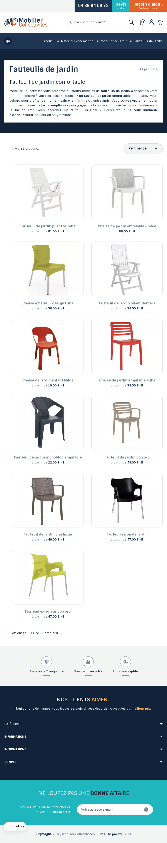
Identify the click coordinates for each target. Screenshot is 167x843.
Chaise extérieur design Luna (47, 303)
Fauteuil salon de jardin (127, 534)
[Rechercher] (101, 22)
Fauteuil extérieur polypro (48, 611)
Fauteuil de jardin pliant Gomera (127, 303)
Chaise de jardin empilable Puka (127, 380)
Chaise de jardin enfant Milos (47, 380)
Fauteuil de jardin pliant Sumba (47, 226)
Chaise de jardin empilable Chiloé (127, 226)
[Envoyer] (148, 809)
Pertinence (138, 148)
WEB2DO (124, 834)
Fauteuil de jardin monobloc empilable (48, 457)
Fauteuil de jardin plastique (48, 534)
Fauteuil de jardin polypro (127, 457)
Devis (120, 6)
